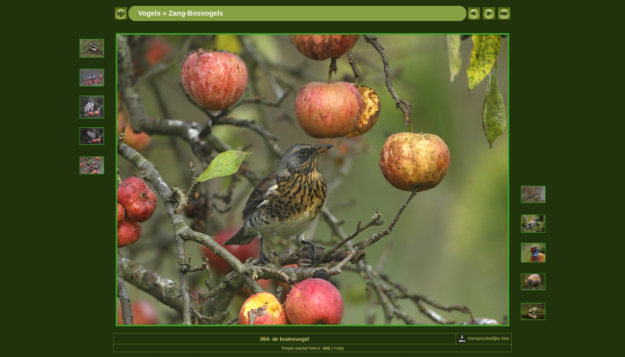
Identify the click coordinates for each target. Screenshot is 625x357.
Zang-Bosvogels (195, 13)
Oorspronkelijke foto (483, 338)
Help (339, 348)
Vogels (149, 13)
